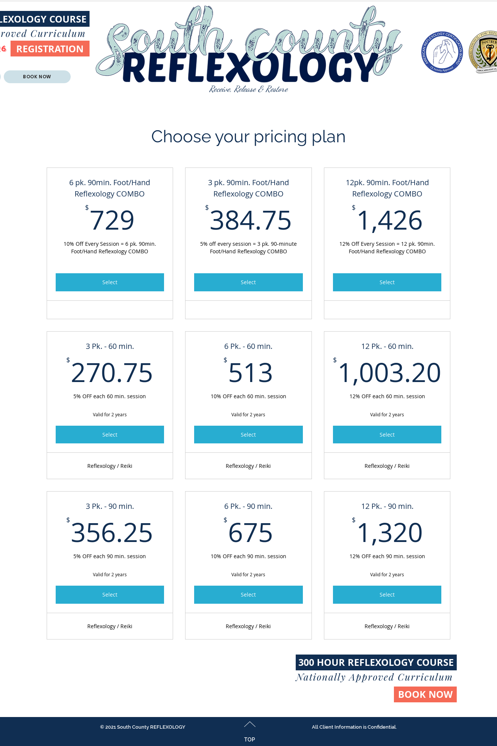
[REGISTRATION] (50, 48)
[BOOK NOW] (425, 694)
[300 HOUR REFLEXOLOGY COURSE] (376, 662)
